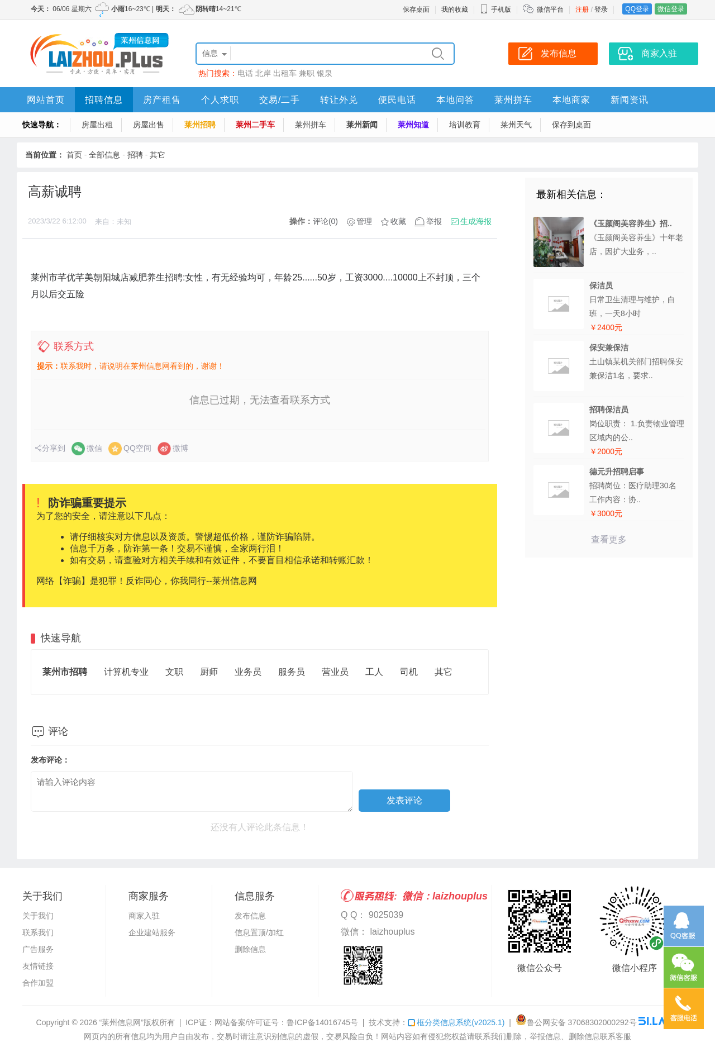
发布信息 (250, 915)
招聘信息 (104, 99)
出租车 (285, 73)
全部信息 (104, 154)
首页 (74, 154)
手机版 (495, 9)
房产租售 (162, 99)
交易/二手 (279, 99)
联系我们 (38, 932)
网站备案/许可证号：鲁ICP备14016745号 (286, 1022)
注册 (582, 9)
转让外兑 (339, 99)
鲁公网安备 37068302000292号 (576, 1022)
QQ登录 (637, 9)
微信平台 (550, 9)
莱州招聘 (200, 124)
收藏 (398, 221)
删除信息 (250, 949)
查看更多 (609, 539)
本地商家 (571, 99)
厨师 (209, 672)
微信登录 (670, 9)
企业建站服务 (151, 932)
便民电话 (397, 99)
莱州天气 (516, 124)
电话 (245, 73)
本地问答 (455, 99)
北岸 (263, 73)
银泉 (324, 73)
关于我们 (38, 915)
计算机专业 (126, 672)
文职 (174, 672)
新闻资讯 (630, 99)
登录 (601, 9)
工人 (374, 672)
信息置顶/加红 (259, 932)
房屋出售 (148, 124)
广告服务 (38, 949)
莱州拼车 (513, 99)
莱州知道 (413, 124)
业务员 (248, 672)
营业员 (335, 672)
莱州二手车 (255, 124)
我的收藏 (454, 9)
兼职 (306, 73)
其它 (157, 154)
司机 (409, 672)
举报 (434, 221)
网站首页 (46, 99)
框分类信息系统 (456, 1022)
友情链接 (38, 965)
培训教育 (464, 124)
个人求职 (220, 99)
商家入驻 (144, 915)
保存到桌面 (571, 124)
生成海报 (476, 221)
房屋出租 (97, 124)
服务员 (291, 672)
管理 (364, 221)
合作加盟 (38, 982)
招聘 (135, 154)
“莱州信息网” (121, 1022)
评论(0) (325, 221)
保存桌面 (416, 9)
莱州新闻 (362, 124)
